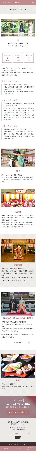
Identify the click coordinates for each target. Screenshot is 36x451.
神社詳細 (6, 448)
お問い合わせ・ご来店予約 (18, 412)
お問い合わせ (18, 342)
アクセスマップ (18, 433)
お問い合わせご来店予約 (30, 448)
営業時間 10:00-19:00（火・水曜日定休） (18, 405)
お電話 (18, 448)
